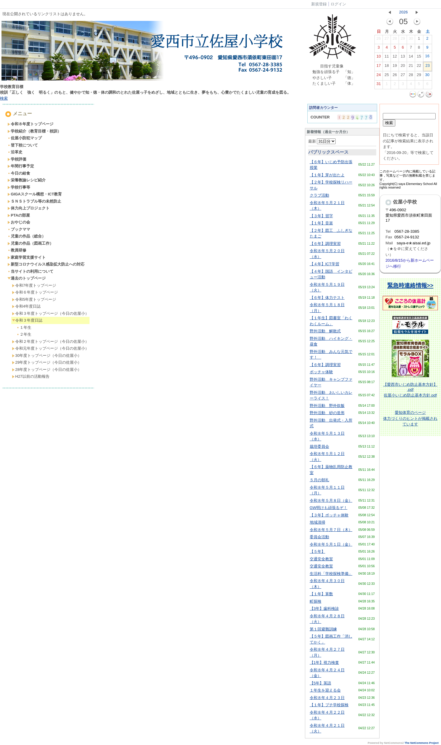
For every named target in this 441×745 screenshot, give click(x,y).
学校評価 (16, 159)
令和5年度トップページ (34, 299)
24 (379, 76)
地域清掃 (317, 522)
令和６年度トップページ (35, 292)
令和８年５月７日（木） (331, 529)
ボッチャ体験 (321, 372)
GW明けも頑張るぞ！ (328, 507)
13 (403, 57)
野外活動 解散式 (325, 331)
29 (403, 39)
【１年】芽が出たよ (327, 175)
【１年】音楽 (321, 223)
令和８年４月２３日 (327, 697)
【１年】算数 (321, 594)
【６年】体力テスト (327, 297)
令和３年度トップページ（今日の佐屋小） (50, 313)
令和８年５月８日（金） (331, 500)
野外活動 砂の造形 (327, 413)
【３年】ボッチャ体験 (329, 515)
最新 (322, 141)
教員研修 (16, 250)
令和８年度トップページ (30, 124)
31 (379, 85)
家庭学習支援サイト (26, 257)
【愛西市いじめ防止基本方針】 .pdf (410, 387)
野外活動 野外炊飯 (327, 405)
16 (427, 57)
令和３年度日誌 (27, 320)
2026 (403, 12)
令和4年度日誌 (26, 306)
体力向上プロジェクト (28, 208)
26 (379, 39)
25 (387, 76)
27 (387, 39)
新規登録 (319, 4)
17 (379, 66)
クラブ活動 (319, 195)
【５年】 (317, 551)
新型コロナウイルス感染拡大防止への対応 (45, 264)
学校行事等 (18, 187)
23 (427, 66)
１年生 (23, 327)
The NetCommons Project (422, 742)
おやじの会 (18, 222)
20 (403, 66)
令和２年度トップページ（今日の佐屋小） (50, 341)
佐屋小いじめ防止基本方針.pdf (410, 395)
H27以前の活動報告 (31, 376)
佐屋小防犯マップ (24, 138)
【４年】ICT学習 (324, 264)
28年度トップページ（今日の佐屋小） (46, 369)
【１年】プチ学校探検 (329, 705)
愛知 (399, 412)
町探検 (315, 601)
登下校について (22, 145)
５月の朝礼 (319, 480)
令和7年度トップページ (34, 285)
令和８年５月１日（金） (331, 544)
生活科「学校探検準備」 (331, 573)
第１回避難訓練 (323, 629)
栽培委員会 (319, 446)
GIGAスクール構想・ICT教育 (34, 194)
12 (395, 57)
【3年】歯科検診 (324, 608)
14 (411, 57)
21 (411, 66)
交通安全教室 (321, 559)
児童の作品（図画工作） (30, 243)
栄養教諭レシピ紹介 (26, 180)
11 (387, 57)
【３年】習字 (321, 216)
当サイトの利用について (30, 271)
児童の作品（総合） (26, 236)
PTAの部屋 (18, 215)
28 (395, 39)
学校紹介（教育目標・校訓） (34, 131)
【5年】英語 (320, 683)
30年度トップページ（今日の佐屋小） (46, 355)
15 (419, 57)
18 (387, 66)
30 (411, 39)
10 (379, 57)
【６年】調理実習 (325, 243)
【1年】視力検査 (324, 662)
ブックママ (18, 229)
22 (419, 66)
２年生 (23, 334)
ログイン (338, 4)
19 (395, 66)
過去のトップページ (26, 278)
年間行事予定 (20, 166)
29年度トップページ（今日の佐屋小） (46, 362)
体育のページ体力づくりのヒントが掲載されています (410, 418)
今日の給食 (18, 173)
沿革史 (14, 152)
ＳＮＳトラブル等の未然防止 (34, 201)
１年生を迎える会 (325, 690)
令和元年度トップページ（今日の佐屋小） (50, 348)
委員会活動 (319, 537)
